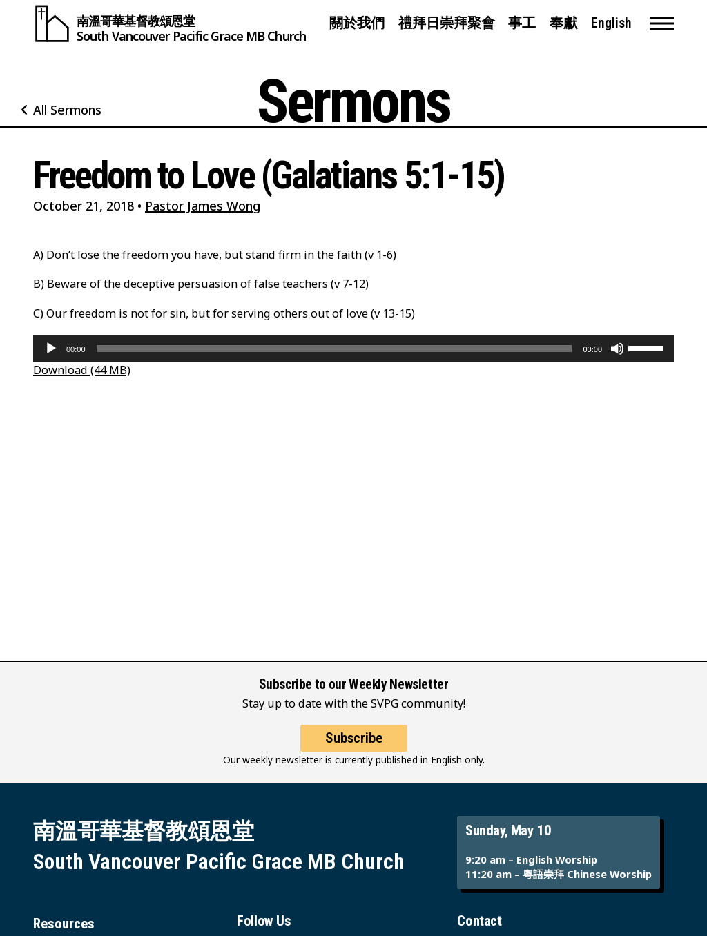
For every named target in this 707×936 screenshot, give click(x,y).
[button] (662, 23)
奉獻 (563, 23)
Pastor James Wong (202, 205)
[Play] (51, 348)
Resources (64, 923)
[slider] (334, 348)
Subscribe (353, 738)
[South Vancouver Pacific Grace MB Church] (169, 23)
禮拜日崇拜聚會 (446, 23)
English (611, 23)
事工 (522, 23)
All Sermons (67, 110)
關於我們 (357, 23)
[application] (353, 348)
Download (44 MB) (81, 370)
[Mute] (617, 348)
